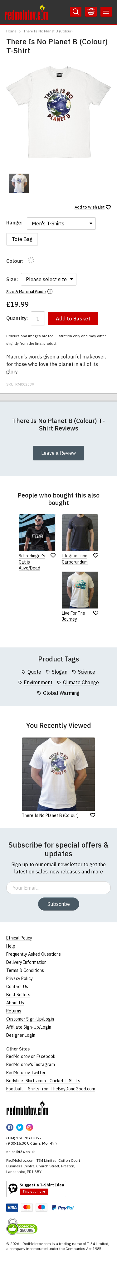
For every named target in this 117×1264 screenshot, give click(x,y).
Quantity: (17, 318)
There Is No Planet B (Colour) (48, 31)
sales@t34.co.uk (20, 1151)
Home (11, 31)
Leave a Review (58, 453)
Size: (12, 279)
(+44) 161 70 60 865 (23, 1138)
